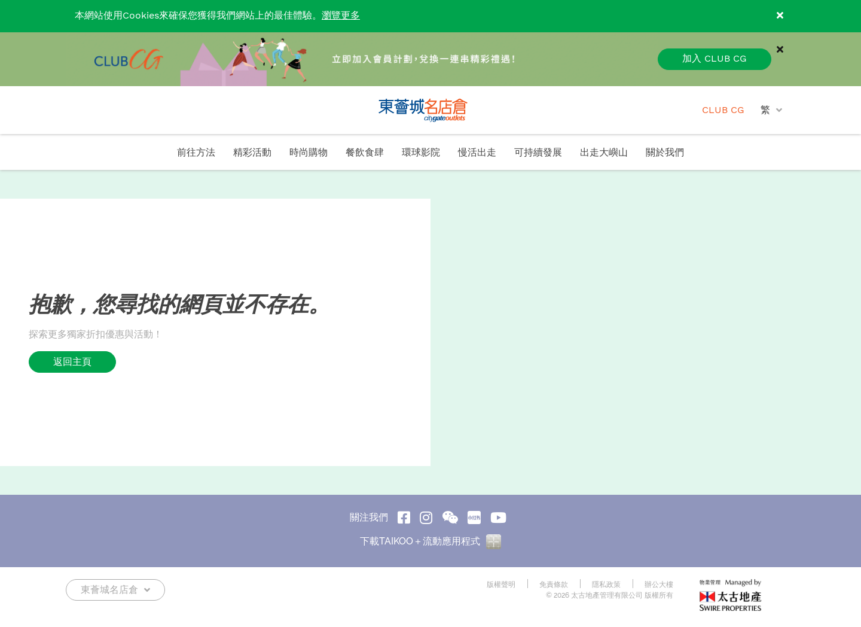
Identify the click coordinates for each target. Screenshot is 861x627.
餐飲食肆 (365, 153)
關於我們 (665, 153)
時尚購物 (308, 153)
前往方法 (196, 153)
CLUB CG (723, 110)
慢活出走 (477, 153)
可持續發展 (538, 153)
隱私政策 (606, 584)
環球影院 (421, 153)
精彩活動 (252, 153)
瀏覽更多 (341, 16)
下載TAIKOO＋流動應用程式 (430, 541)
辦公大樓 (659, 584)
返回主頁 (72, 361)
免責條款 (553, 584)
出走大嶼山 (604, 153)
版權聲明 (501, 584)
